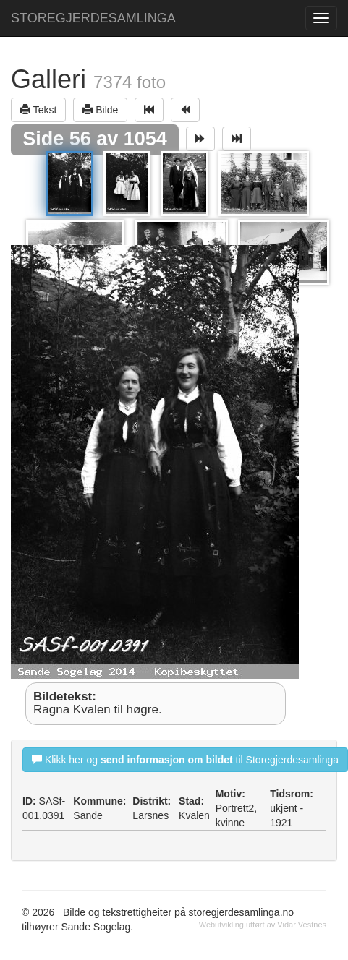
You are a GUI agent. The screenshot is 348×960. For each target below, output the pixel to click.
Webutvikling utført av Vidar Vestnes (262, 924)
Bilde (100, 109)
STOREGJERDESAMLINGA (93, 18)
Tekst (38, 109)
